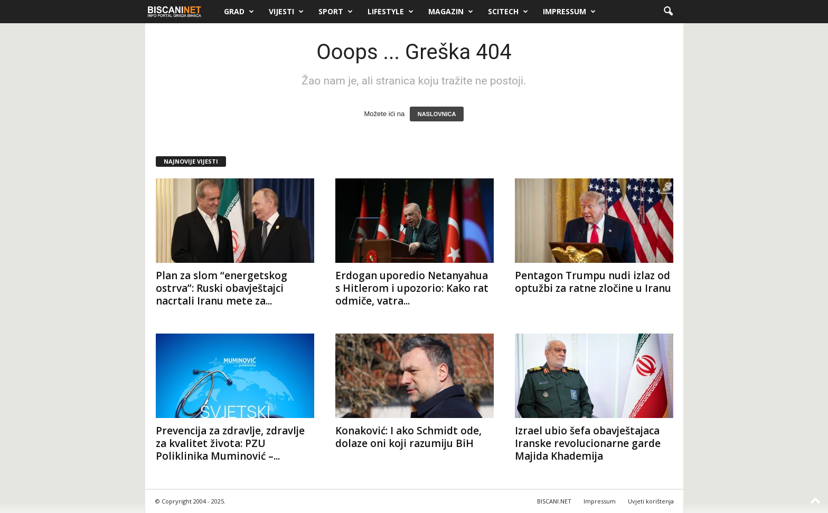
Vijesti (286, 11)
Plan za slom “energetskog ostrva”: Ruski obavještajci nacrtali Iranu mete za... (221, 288)
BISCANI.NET (554, 501)
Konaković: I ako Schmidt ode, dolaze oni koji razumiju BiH (408, 437)
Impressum (569, 11)
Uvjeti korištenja (651, 501)
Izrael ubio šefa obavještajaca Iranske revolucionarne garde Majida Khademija (588, 443)
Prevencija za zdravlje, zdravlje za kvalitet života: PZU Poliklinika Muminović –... (230, 443)
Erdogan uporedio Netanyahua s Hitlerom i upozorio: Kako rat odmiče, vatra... (411, 288)
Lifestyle (390, 11)
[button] (668, 11)
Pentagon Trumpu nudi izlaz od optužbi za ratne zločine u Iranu (593, 282)
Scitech (508, 11)
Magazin (450, 11)
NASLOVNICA (437, 114)
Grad (239, 11)
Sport (335, 11)
